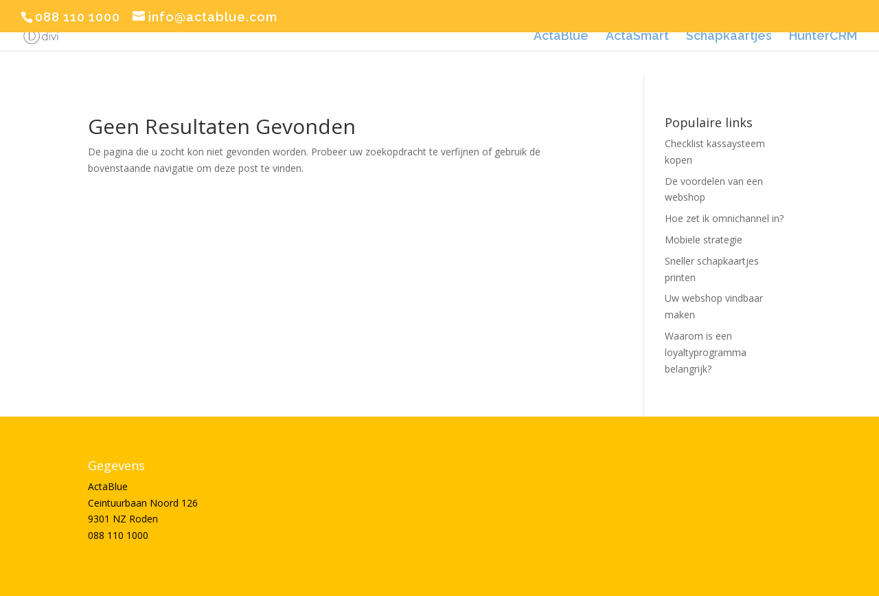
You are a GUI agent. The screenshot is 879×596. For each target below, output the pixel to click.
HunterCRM (823, 37)
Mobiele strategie (703, 239)
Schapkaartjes (729, 37)
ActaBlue (561, 37)
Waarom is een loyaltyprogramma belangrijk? (705, 352)
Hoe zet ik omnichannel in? (724, 218)
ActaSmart (637, 37)
